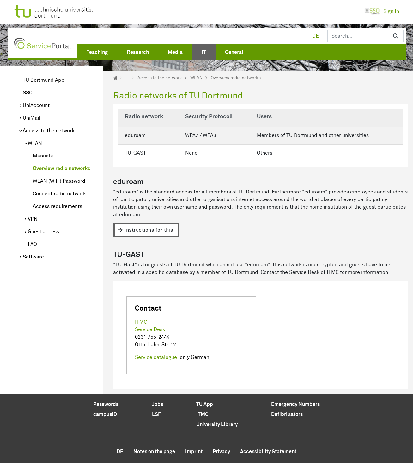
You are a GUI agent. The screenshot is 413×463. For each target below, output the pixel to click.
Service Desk (150, 329)
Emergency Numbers (295, 404)
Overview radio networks (61, 168)
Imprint (194, 451)
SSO (28, 92)
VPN (33, 219)
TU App (204, 404)
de (315, 36)
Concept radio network (59, 193)
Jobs (157, 404)
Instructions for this (148, 230)
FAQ (32, 244)
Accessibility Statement (268, 451)
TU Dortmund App (43, 80)
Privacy (221, 451)
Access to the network (49, 130)
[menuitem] (97, 51)
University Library (217, 424)
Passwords (105, 404)
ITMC (141, 321)
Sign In (381, 11)
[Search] (357, 36)
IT (127, 78)
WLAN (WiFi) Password (59, 181)
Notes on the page (154, 451)
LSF (156, 414)
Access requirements (57, 206)
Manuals (43, 155)
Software (33, 256)
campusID (105, 414)
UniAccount (36, 105)
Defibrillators (287, 414)
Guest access (43, 231)
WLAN (35, 143)
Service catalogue (156, 357)
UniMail (31, 118)
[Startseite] (115, 78)
